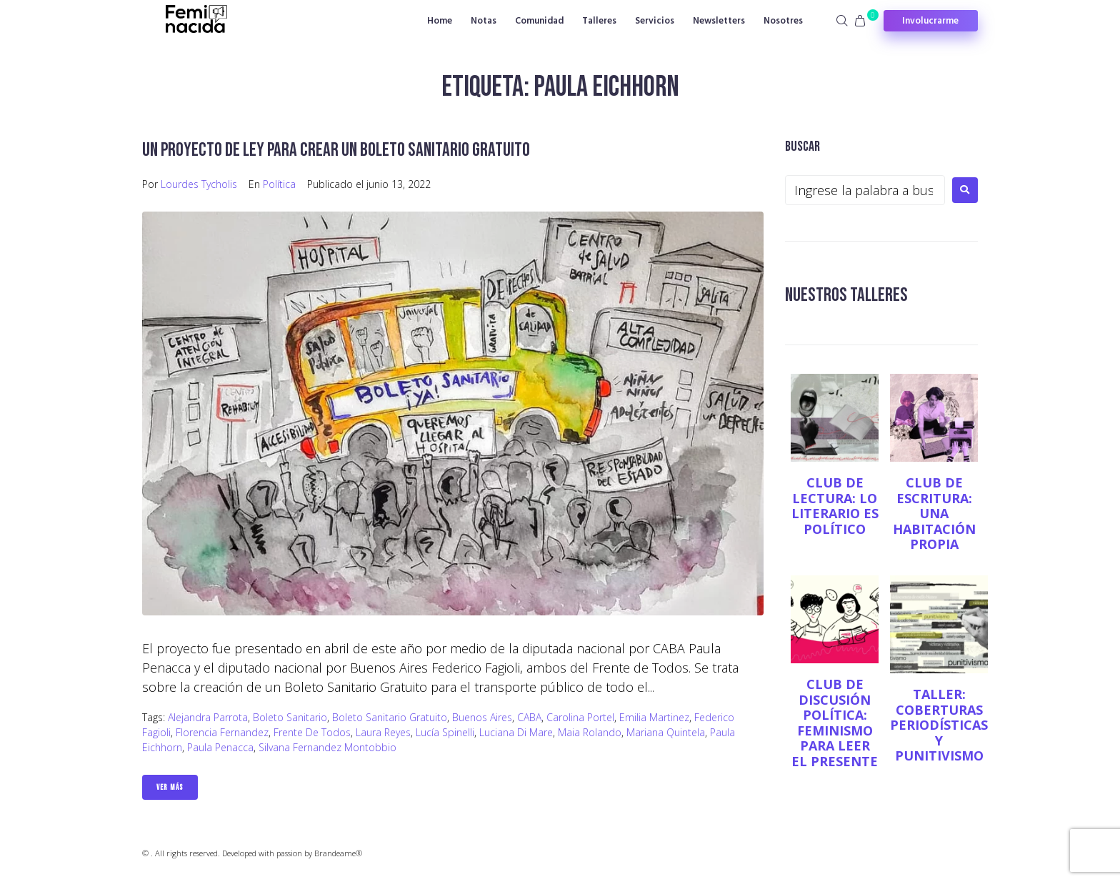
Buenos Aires (482, 717)
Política (279, 184)
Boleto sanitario (290, 717)
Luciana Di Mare (516, 732)
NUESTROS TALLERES (848, 295)
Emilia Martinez (654, 717)
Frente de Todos (312, 732)
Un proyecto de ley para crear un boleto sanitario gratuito (340, 150)
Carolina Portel (580, 717)
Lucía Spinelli (445, 732)
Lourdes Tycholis (199, 184)
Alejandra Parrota (208, 717)
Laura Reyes (383, 732)
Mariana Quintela (665, 732)
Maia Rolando (589, 732)
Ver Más (170, 787)
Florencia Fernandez (222, 732)
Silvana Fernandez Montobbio (327, 747)
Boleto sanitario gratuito (389, 717)
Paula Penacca (220, 747)
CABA (529, 717)
